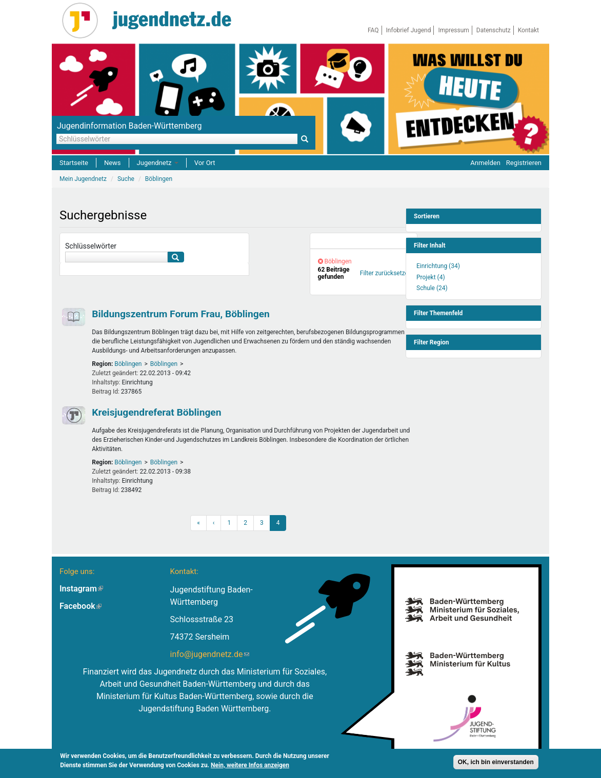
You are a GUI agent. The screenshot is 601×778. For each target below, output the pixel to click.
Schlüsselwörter (90, 246)
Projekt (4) (430, 277)
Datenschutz (493, 30)
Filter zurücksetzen (386, 273)
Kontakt (528, 30)
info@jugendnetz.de (209, 654)
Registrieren (524, 163)
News (112, 163)
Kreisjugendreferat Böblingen (156, 412)
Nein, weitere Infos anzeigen (250, 765)
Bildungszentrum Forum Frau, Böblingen (181, 314)
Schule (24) (432, 288)
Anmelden (485, 163)
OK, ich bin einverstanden (496, 762)
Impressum (453, 30)
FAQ (373, 30)
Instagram (81, 588)
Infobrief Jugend (408, 30)
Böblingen (128, 363)
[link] (363, 241)
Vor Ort (204, 163)
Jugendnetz (157, 163)
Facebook (80, 606)
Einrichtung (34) (438, 266)
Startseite (73, 163)
